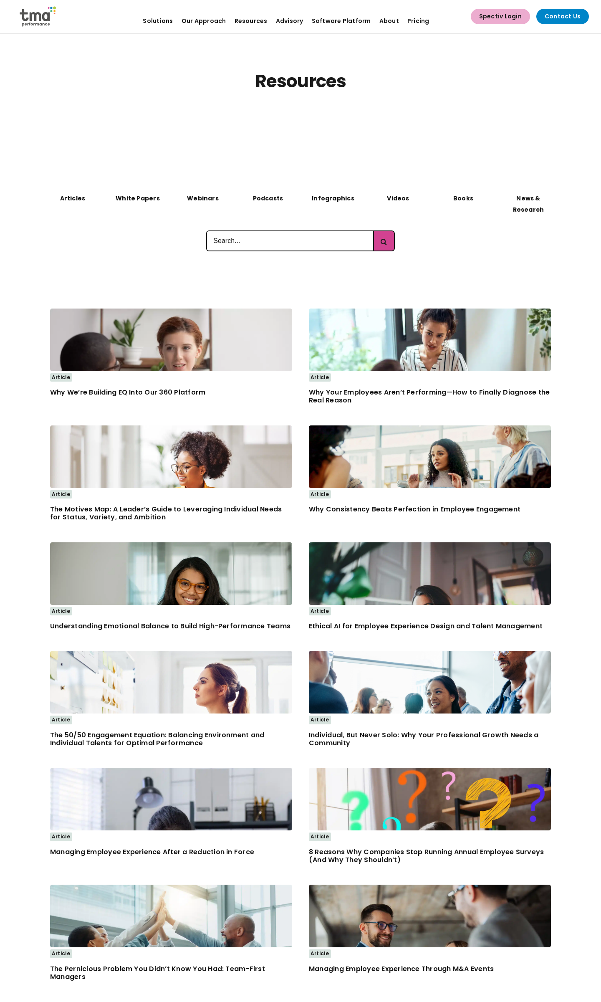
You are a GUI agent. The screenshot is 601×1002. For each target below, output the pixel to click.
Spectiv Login (500, 16)
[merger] (430, 888)
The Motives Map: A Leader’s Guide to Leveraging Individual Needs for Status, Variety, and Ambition (166, 513)
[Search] (384, 240)
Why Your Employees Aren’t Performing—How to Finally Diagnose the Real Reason (429, 396)
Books (463, 198)
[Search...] (290, 240)
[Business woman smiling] (171, 545)
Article (61, 377)
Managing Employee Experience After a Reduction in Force (152, 852)
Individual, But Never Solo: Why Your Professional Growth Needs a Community (423, 739)
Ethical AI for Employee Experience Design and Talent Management (426, 626)
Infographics (333, 198)
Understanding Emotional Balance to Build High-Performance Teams (170, 626)
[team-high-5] (171, 888)
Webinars (203, 198)
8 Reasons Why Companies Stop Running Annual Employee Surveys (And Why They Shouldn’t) (426, 856)
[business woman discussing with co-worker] (171, 311)
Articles (73, 198)
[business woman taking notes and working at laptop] (171, 428)
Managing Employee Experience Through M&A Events (401, 969)
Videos (398, 198)
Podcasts (268, 198)
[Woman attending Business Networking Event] (430, 654)
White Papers (138, 198)
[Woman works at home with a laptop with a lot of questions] (430, 771)
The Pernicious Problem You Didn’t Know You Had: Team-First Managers (157, 973)
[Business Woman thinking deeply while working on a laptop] (430, 545)
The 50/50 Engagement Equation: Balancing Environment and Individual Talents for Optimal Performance (157, 739)
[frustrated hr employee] (171, 771)
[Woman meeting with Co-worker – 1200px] (430, 311)
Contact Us (563, 16)
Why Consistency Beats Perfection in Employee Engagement (414, 509)
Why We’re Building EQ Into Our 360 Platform (127, 392)
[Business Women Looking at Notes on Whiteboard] (171, 654)
